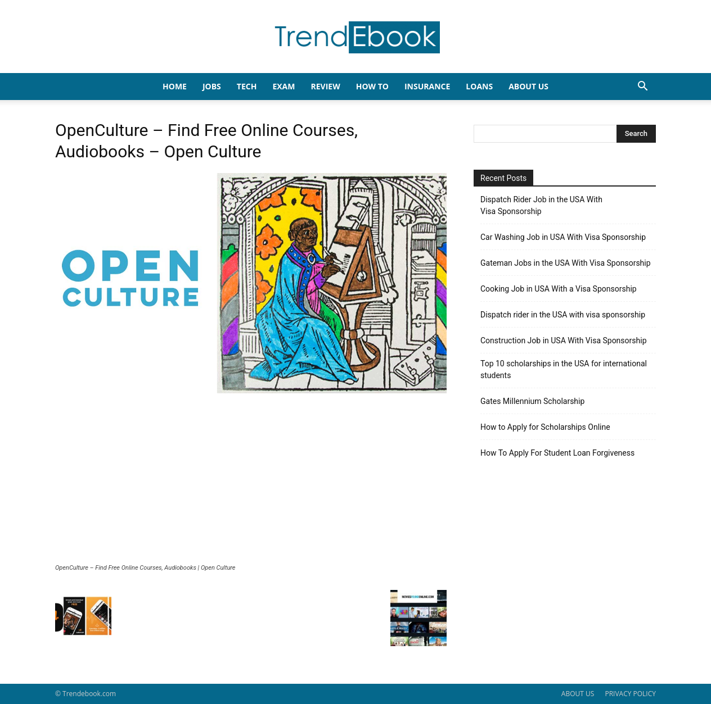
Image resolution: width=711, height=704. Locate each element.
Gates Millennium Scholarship (532, 401)
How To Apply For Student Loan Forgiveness (557, 452)
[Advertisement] (251, 479)
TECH (247, 86)
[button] (642, 87)
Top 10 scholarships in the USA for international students (563, 369)
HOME (175, 86)
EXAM (283, 86)
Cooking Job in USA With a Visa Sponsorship (558, 288)
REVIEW (325, 86)
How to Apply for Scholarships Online (545, 427)
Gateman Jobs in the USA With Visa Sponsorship (565, 262)
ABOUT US (577, 693)
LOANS (479, 86)
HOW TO (372, 86)
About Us (528, 86)
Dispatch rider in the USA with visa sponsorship (562, 314)
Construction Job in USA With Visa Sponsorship (563, 340)
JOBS (211, 86)
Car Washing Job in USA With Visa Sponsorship (563, 237)
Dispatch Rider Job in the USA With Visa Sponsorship (541, 205)
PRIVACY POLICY (630, 693)
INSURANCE (427, 86)
